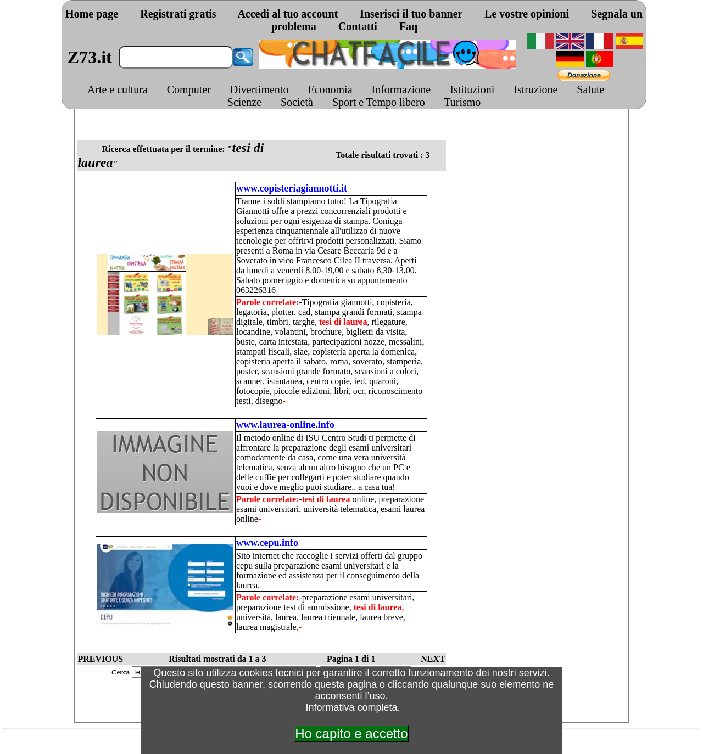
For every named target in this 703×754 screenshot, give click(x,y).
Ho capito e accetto (351, 733)
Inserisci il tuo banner (411, 14)
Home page (91, 14)
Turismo (462, 102)
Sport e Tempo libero (378, 102)
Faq (408, 26)
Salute (590, 89)
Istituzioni (472, 89)
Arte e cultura (117, 89)
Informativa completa (351, 707)
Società (297, 102)
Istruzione (535, 89)
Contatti (357, 26)
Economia (330, 89)
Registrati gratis (178, 14)
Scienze (244, 102)
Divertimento (259, 89)
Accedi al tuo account (287, 14)
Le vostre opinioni (526, 14)
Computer (189, 89)
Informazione (401, 89)
